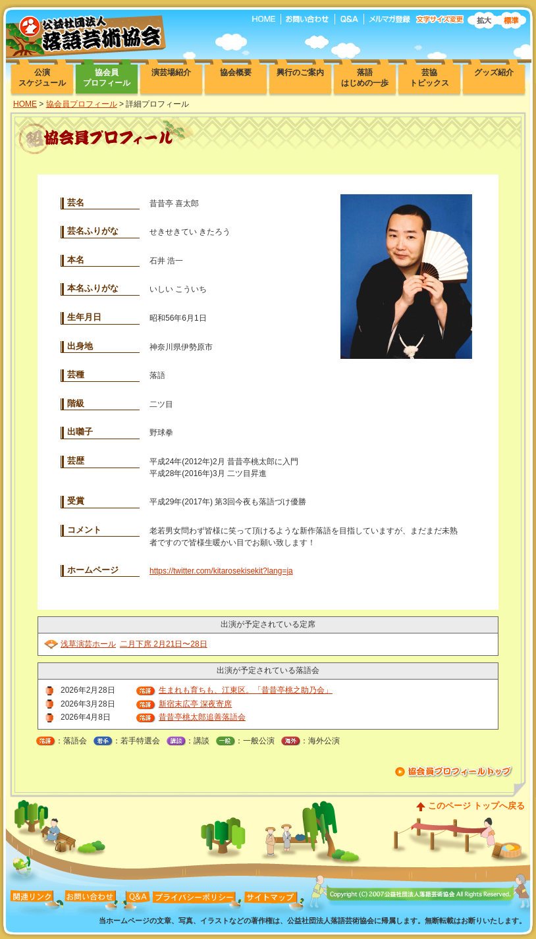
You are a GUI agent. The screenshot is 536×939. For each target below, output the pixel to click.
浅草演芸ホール (88, 644)
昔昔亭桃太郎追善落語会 (202, 717)
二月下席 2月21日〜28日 (163, 644)
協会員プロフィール (81, 104)
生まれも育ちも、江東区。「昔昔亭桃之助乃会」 (246, 690)
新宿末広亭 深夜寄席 (195, 704)
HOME (25, 104)
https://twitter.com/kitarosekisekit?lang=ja (221, 571)
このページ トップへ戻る (476, 806)
